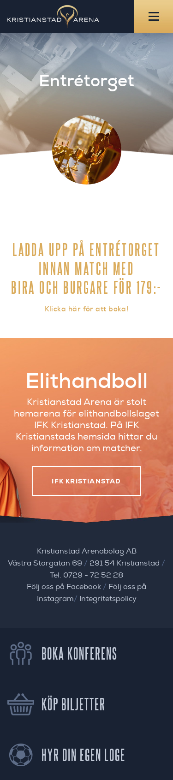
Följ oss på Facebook (64, 586)
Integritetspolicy (108, 598)
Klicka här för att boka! (87, 309)
